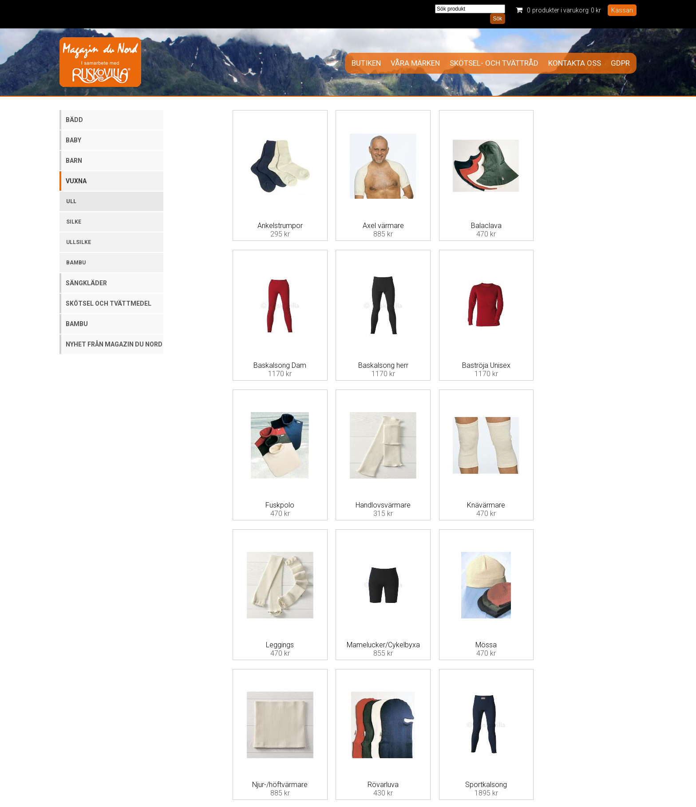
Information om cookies (606, 757)
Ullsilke (78, 242)
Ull (71, 201)
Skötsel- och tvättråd (494, 63)
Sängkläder (86, 283)
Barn (74, 160)
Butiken (366, 63)
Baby (73, 140)
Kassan (622, 10)
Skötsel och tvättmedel (108, 303)
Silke (73, 222)
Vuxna (76, 181)
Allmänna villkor (246, 749)
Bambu (76, 263)
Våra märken (415, 63)
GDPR (620, 63)
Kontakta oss (574, 63)
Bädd (74, 119)
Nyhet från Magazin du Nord (114, 344)
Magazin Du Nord (100, 62)
